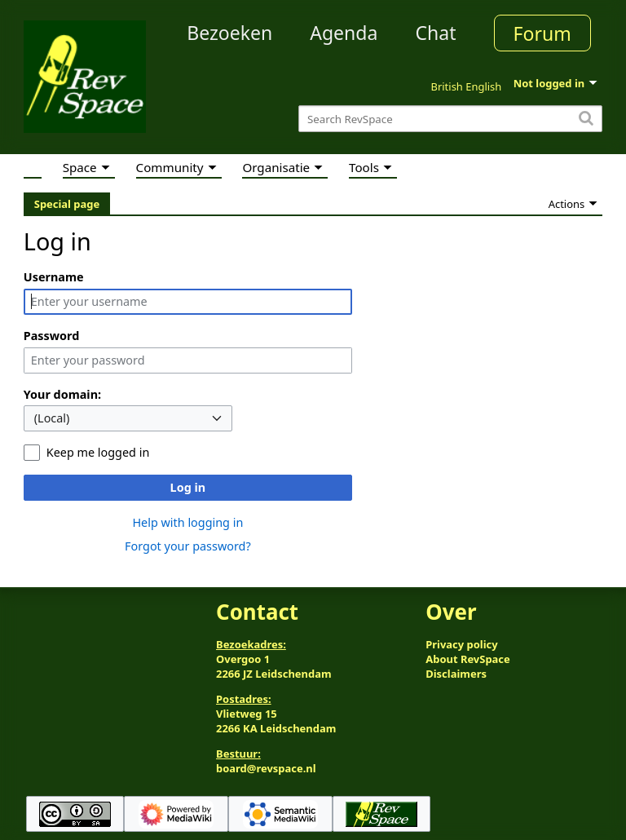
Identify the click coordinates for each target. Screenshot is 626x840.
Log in (188, 487)
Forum (542, 33)
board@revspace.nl (266, 768)
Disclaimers (456, 673)
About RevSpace (467, 659)
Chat (435, 33)
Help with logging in (187, 522)
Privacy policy (461, 644)
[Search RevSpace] (450, 118)
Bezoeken (229, 33)
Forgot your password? (188, 546)
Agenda (343, 33)
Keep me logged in (97, 452)
